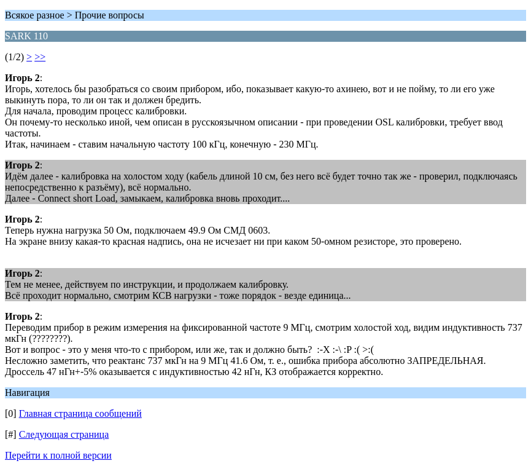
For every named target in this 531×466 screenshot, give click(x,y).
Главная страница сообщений (80, 413)
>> (39, 57)
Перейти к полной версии (58, 455)
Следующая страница (64, 434)
